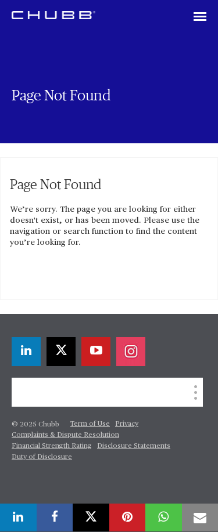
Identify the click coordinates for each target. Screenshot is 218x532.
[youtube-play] (95, 351)
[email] (200, 517)
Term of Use (90, 424)
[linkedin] (26, 351)
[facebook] (55, 517)
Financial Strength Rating (52, 446)
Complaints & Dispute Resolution (65, 435)
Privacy (126, 424)
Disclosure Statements (133, 446)
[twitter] (61, 351)
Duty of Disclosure (42, 457)
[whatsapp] (163, 517)
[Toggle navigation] (200, 17)
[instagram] (130, 351)
